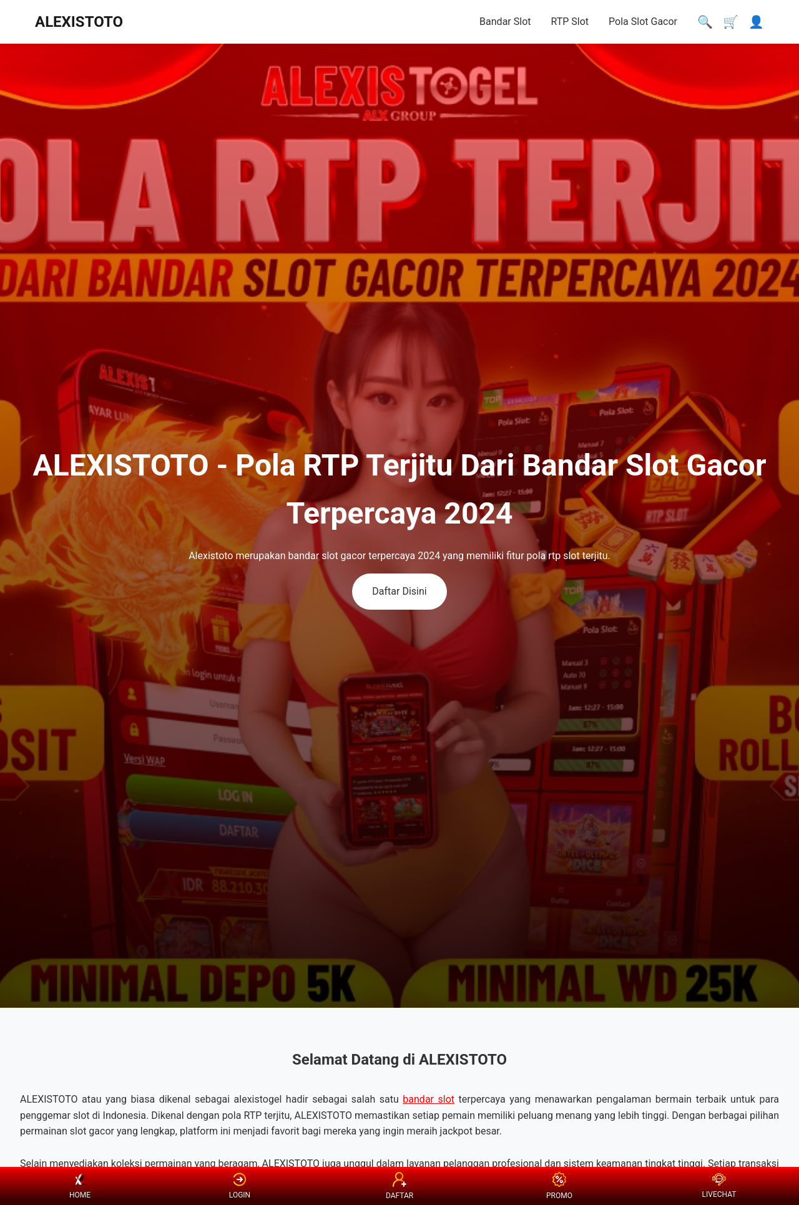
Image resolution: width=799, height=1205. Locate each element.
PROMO (559, 1185)
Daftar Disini (399, 591)
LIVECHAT (719, 1186)
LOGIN (239, 1186)
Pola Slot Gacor (643, 21)
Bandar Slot (505, 21)
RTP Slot (570, 21)
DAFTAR (399, 1185)
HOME (80, 1186)
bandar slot (428, 1099)
